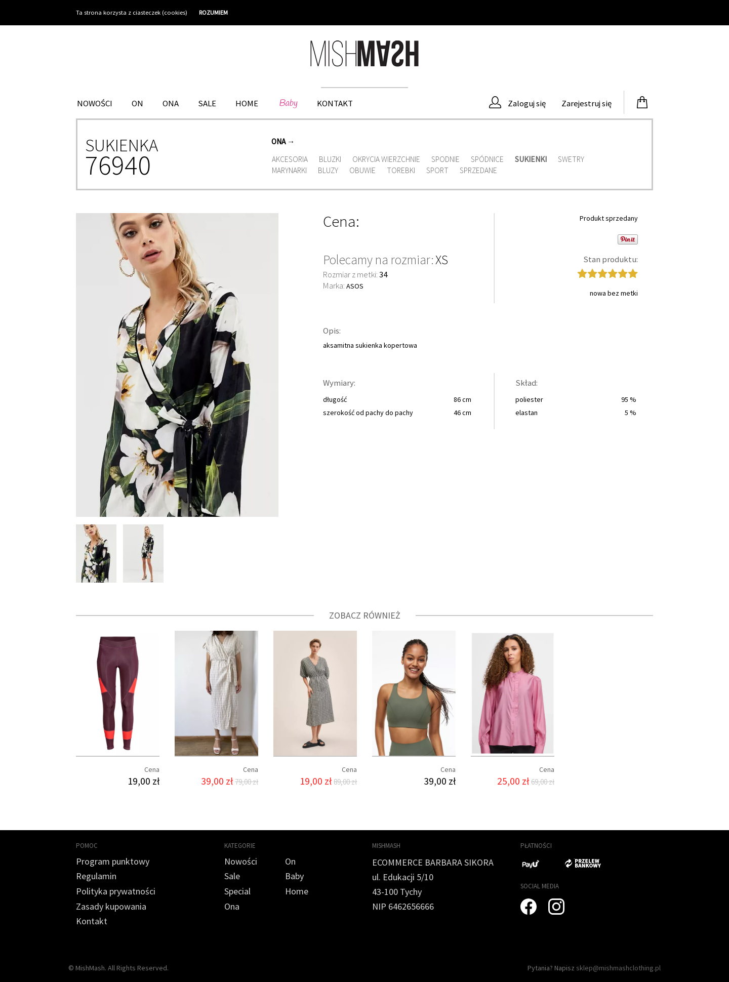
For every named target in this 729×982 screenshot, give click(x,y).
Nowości (94, 103)
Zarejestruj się (586, 103)
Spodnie (445, 159)
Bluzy (328, 170)
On (137, 103)
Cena (339, 221)
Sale (207, 103)
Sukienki (531, 159)
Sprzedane (478, 170)
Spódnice (487, 159)
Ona (171, 103)
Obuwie (362, 170)
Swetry (571, 159)
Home (296, 891)
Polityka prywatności (115, 891)
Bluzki (330, 159)
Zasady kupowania (111, 906)
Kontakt (335, 103)
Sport (437, 170)
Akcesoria (290, 159)
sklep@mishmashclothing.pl (618, 967)
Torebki (401, 170)
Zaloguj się (517, 102)
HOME (246, 103)
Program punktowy (112, 861)
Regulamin (96, 876)
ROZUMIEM (213, 12)
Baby (287, 103)
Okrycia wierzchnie (386, 159)
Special (237, 891)
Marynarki (289, 170)
